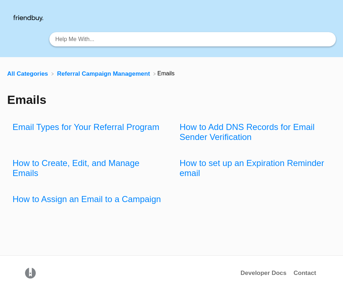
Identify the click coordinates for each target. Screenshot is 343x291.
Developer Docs (264, 273)
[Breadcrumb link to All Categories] (28, 73)
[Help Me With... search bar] (192, 39)
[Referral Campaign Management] (104, 73)
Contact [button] (305, 273)
